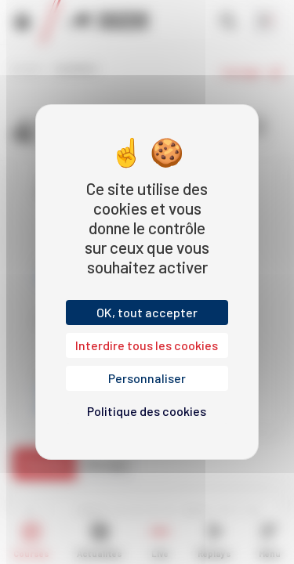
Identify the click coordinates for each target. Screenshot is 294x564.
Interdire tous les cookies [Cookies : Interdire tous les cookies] (146, 345)
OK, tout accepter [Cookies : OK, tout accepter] (147, 312)
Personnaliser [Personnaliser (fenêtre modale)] (147, 378)
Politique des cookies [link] (146, 410)
